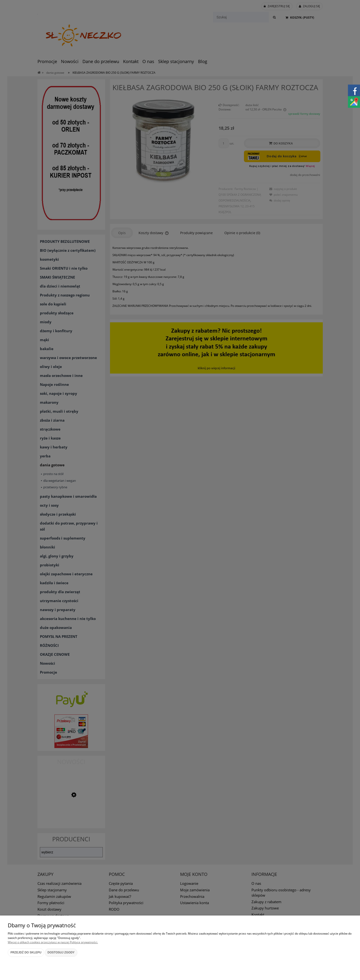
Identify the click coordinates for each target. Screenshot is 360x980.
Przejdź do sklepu (25, 952)
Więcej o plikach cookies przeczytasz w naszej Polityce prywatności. (53, 942)
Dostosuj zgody (61, 952)
